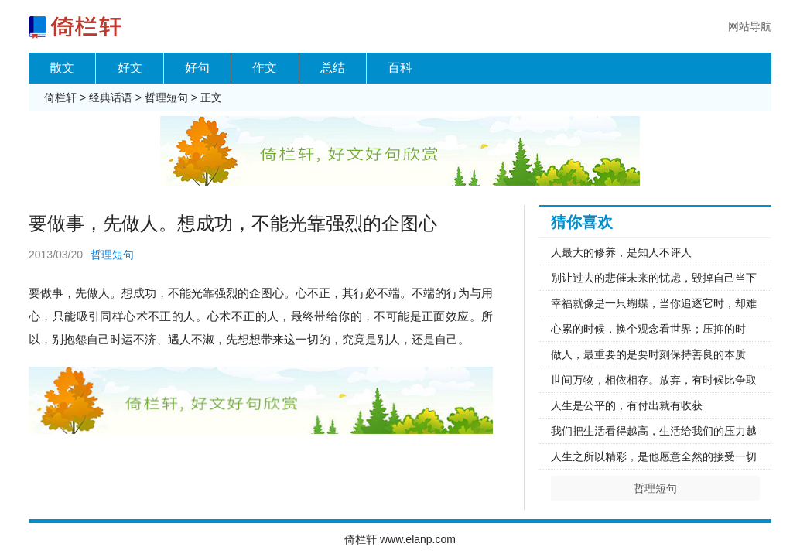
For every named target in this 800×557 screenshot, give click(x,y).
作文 (264, 67)
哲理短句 (166, 97)
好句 (197, 67)
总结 (332, 67)
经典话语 (110, 97)
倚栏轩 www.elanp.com (400, 539)
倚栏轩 (60, 97)
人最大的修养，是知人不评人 (621, 252)
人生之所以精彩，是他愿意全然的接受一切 (654, 456)
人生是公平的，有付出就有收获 (627, 405)
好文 (130, 67)
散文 (62, 67)
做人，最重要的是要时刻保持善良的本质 (648, 354)
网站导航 (749, 26)
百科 (400, 67)
